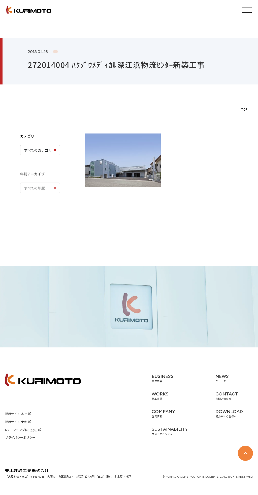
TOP (244, 109)
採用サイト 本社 (16, 414)
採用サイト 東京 (16, 422)
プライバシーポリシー (20, 437)
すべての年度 (34, 200)
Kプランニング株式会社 (21, 430)
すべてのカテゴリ (38, 150)
